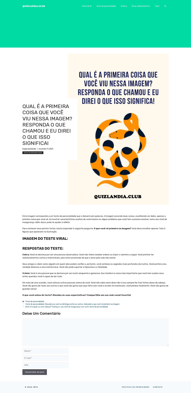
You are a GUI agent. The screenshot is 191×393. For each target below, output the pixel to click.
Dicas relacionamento (141, 6)
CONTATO (157, 387)
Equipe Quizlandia (29, 149)
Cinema (124, 6)
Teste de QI (86, 6)
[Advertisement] (95, 30)
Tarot (157, 6)
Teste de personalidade (106, 6)
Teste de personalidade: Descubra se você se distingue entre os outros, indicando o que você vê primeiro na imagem (72, 304)
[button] (165, 6)
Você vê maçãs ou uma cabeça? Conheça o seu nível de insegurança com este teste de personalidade (66, 307)
